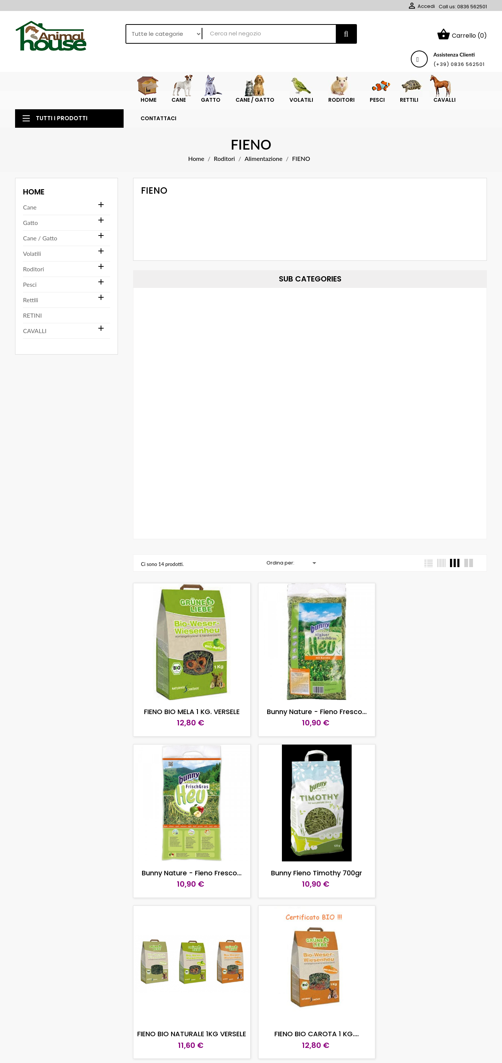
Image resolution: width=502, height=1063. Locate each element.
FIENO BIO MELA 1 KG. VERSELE (189, 694)
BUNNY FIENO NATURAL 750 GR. (431, 1008)
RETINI (32, 302)
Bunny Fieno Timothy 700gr (189, 851)
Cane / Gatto (40, 225)
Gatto (30, 210)
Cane (30, 194)
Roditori (33, 256)
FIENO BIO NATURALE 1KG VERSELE (310, 851)
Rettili (30, 287)
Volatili (32, 241)
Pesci (30, 271)
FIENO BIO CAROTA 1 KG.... (430, 851)
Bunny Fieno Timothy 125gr (189, 1008)
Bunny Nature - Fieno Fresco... (310, 694)
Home (33, 179)
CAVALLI (34, 318)
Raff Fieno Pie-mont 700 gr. (309, 1008)
